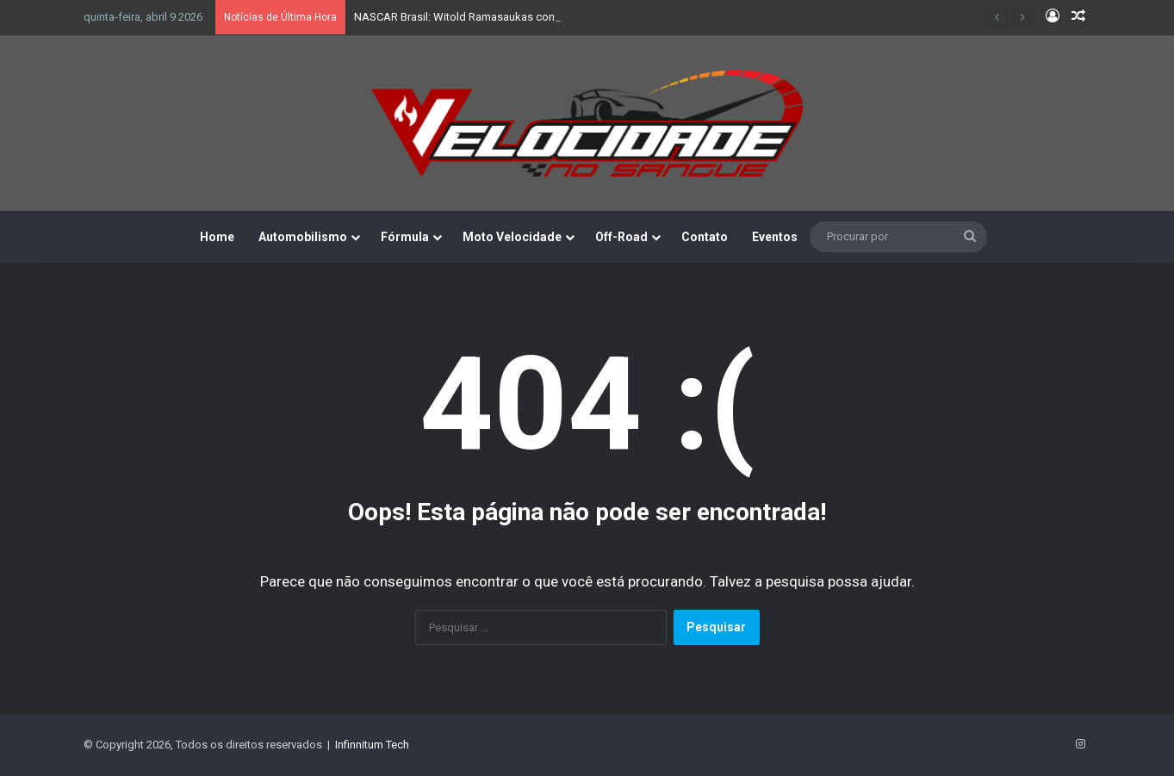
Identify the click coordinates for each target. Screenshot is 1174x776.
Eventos (775, 237)
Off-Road (621, 237)
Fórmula (405, 237)
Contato (704, 237)
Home (217, 237)
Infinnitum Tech (372, 744)
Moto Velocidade (512, 237)
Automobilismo (302, 237)
